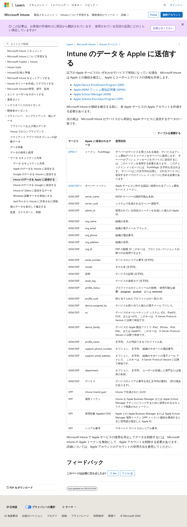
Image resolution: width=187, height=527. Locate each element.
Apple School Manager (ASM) (92, 94)
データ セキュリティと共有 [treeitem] (29, 163)
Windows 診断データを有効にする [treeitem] (32, 195)
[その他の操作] (179, 44)
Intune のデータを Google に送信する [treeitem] (34, 185)
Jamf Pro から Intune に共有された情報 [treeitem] (35, 201)
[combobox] (31, 44)
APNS (71, 152)
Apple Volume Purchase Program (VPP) (98, 99)
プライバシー (79, 515)
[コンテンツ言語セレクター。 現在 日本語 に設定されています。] (11, 507)
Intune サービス (108, 44)
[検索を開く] (164, 5)
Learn (70, 44)
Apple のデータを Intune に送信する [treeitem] (34, 168)
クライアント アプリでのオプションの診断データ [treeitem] (33, 139)
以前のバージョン (32, 515)
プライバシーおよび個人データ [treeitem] (28, 126)
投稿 (64, 515)
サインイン (176, 5)
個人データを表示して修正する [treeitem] (28, 206)
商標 (110, 515)
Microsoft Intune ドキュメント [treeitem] (24, 51)
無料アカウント (172, 14)
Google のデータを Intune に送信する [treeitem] (34, 174)
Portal (153, 14)
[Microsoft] (6, 5)
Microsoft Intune (86, 44)
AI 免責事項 (11, 515)
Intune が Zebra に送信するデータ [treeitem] (32, 190)
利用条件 (99, 515)
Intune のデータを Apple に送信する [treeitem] (34, 179)
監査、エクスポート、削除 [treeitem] (25, 212)
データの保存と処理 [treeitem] (21, 152)
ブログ (51, 515)
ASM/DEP (73, 185)
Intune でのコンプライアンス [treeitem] (27, 131)
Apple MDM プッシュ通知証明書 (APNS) (100, 89)
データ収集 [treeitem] (16, 147)
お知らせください (163, 28)
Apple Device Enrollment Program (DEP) (99, 85)
